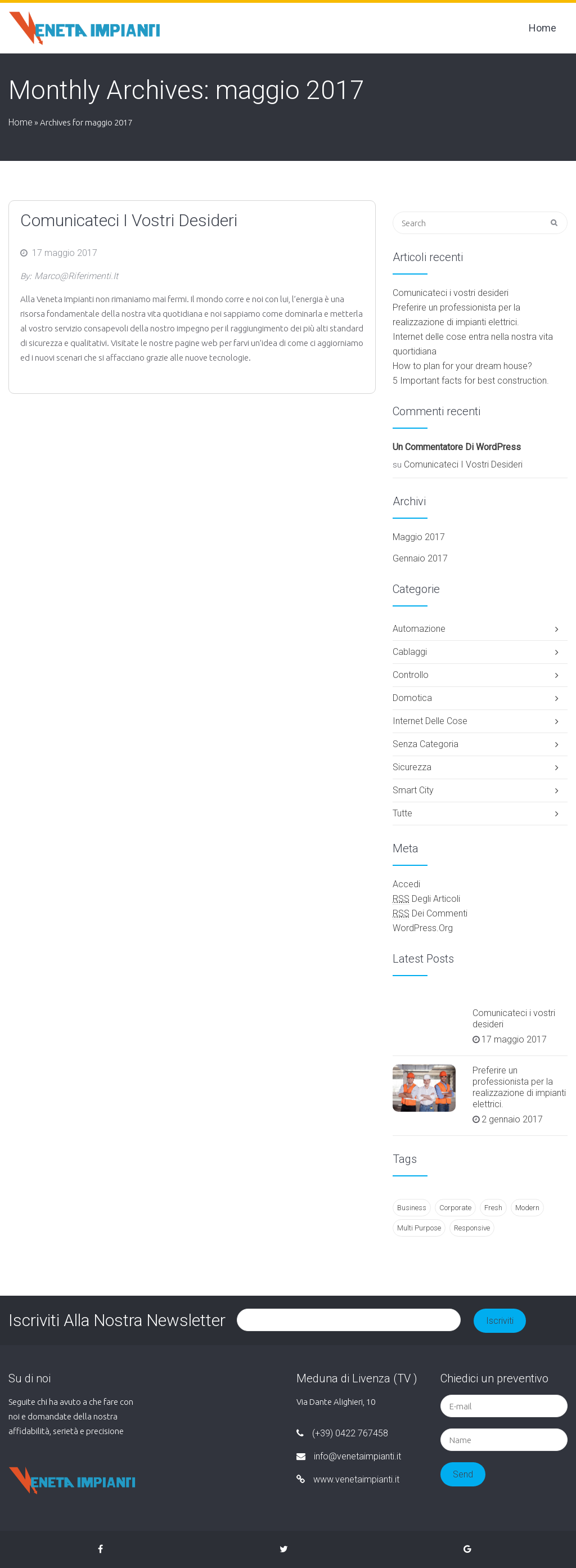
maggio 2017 (419, 537)
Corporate (455, 1207)
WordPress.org (423, 928)
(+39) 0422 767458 (342, 1433)
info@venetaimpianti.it (348, 1456)
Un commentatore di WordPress (457, 447)
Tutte (402, 813)
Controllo (411, 675)
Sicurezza (412, 767)
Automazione (419, 628)
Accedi (406, 884)
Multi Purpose (419, 1228)
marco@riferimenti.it (76, 276)
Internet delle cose (430, 721)
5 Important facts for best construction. (471, 380)
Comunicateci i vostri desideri (128, 220)
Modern (527, 1207)
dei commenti (430, 913)
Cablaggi (410, 651)
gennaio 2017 (420, 558)
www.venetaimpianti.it (347, 1479)
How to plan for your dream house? (462, 366)
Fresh (493, 1207)
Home (542, 28)
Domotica (412, 698)
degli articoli (426, 899)
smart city (413, 790)
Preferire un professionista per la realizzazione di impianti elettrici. (519, 1087)
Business (411, 1207)
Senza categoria (425, 744)
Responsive (472, 1228)
